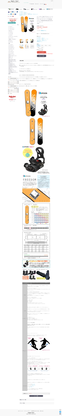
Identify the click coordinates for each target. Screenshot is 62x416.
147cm (49, 45)
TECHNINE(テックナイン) (12, 74)
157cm (38, 45)
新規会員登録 (41, 2)
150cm (46, 45)
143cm (38, 47)
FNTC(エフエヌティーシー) (12, 59)
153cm (42, 45)
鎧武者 (9, 77)
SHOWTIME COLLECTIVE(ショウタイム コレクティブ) (13, 70)
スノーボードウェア (11, 33)
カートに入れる (41, 52)
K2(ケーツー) (10, 62)
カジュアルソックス (11, 52)
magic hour (31, 412)
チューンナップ (10, 41)
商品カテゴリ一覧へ (23, 399)
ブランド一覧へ (22, 403)
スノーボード (10, 30)
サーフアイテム (10, 45)
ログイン (52, 2)
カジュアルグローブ (11, 51)
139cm (42, 47)
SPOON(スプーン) (11, 73)
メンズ (29, 13)
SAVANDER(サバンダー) (12, 69)
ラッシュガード (10, 48)
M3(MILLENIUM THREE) (12, 63)
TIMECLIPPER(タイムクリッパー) (13, 76)
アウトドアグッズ (11, 55)
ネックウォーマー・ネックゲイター (13, 40)
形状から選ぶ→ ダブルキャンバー (33, 14)
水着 (9, 47)
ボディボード (10, 44)
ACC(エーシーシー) (11, 58)
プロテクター (10, 34)
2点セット (25, 12)
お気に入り (47, 2)
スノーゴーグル (10, 37)
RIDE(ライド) (10, 66)
